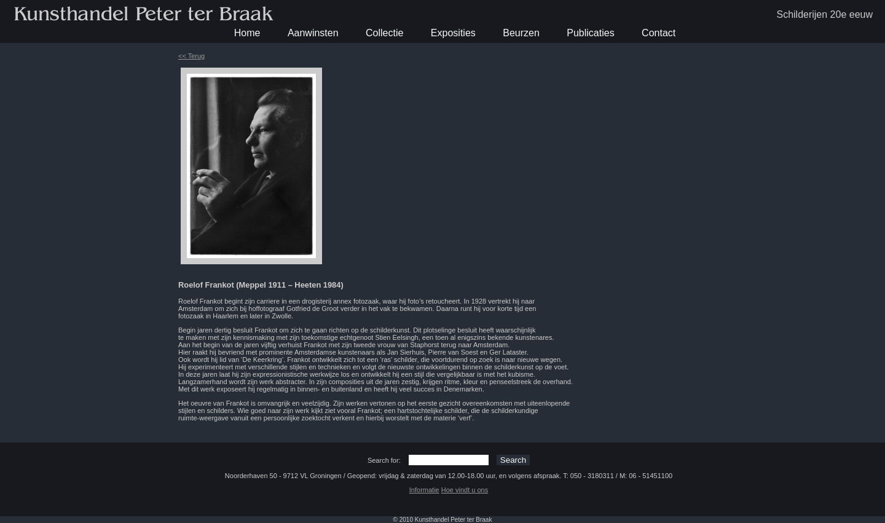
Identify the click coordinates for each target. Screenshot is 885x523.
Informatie (424, 490)
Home (247, 33)
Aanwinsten (313, 33)
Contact (658, 33)
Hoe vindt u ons (464, 490)
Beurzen (521, 33)
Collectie (384, 33)
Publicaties (590, 33)
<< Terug (191, 56)
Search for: (384, 460)
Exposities (453, 33)
